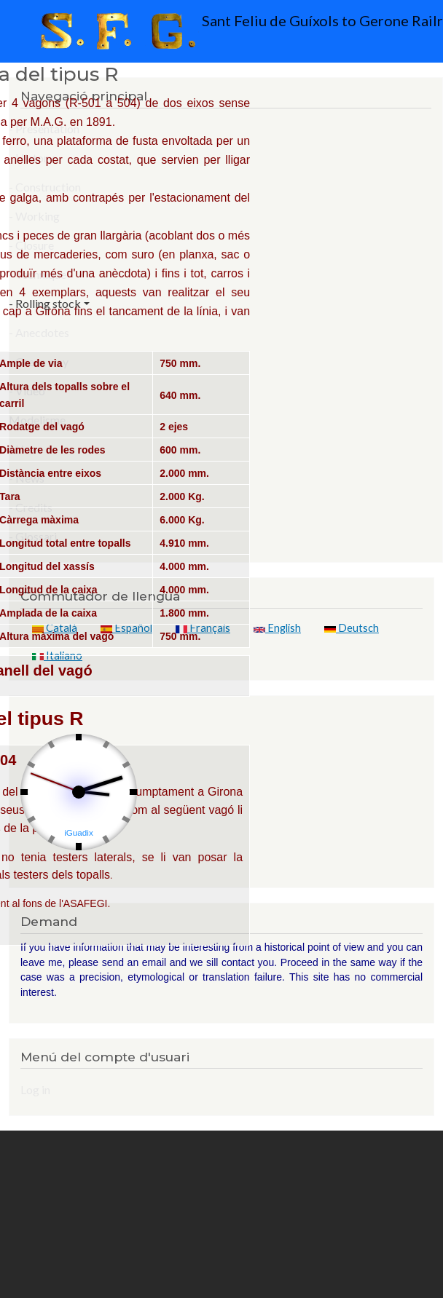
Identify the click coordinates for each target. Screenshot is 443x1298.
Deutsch (351, 628)
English (277, 628)
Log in (35, 1089)
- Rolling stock (45, 303)
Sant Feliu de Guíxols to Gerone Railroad (226, 31)
